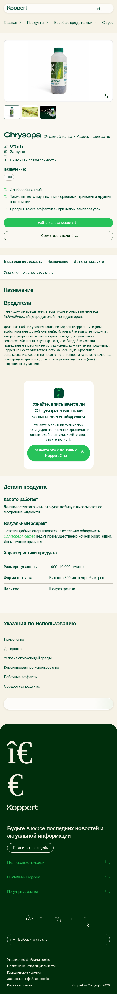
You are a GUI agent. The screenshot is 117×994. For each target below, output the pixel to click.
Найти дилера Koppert (58, 222)
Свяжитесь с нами (58, 235)
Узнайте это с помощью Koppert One (59, 453)
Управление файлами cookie (28, 959)
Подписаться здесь (32, 847)
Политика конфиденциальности (31, 966)
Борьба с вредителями (73, 23)
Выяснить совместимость (30, 160)
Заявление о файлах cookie (28, 979)
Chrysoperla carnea (19, 536)
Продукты (35, 23)
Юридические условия (24, 972)
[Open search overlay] (100, 8)
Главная (10, 23)
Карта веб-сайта (19, 985)
